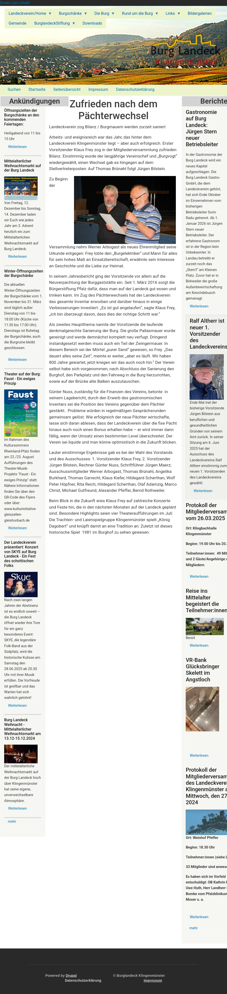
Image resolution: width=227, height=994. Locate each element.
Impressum (98, 89)
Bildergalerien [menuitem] (200, 13)
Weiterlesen (17, 146)
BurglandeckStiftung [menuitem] (53, 24)
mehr (12, 821)
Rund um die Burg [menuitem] (138, 14)
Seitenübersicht (67, 89)
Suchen (14, 89)
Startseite (37, 89)
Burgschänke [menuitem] (71, 14)
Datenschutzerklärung (135, 89)
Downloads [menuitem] (92, 23)
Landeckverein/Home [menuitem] (28, 14)
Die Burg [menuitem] (103, 14)
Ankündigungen (34, 101)
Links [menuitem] (171, 14)
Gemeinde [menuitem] (17, 23)
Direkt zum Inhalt (15, 2)
